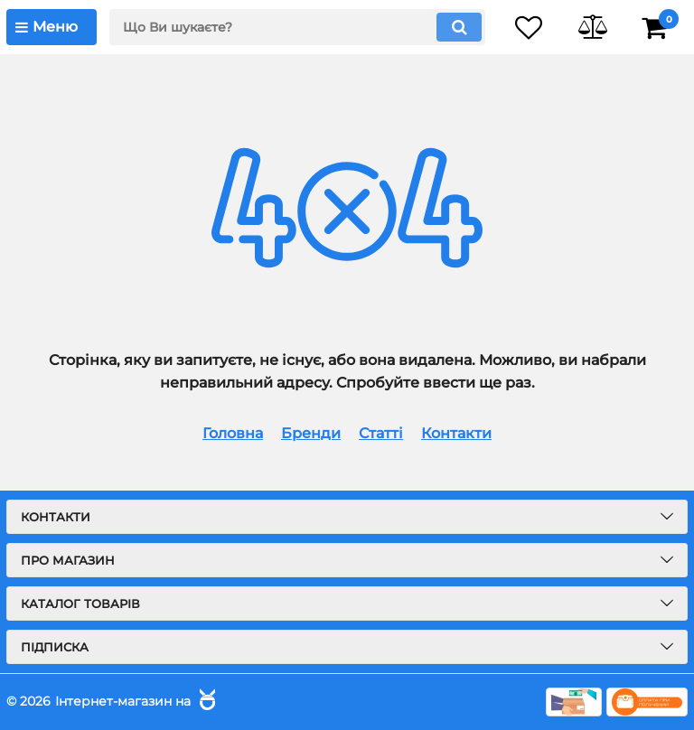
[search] (297, 27)
